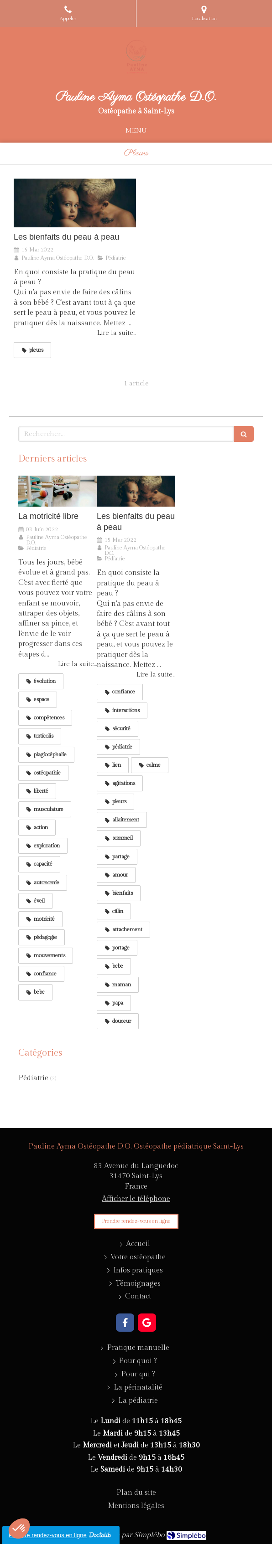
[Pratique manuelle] (138, 1348)
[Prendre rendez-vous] (136, 1221)
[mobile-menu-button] (136, 130)
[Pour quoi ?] (138, 1361)
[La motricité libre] (57, 491)
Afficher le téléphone (136, 1199)
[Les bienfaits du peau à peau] (75, 203)
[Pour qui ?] (138, 1375)
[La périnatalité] (138, 1388)
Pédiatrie (33, 1078)
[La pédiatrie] (138, 1401)
